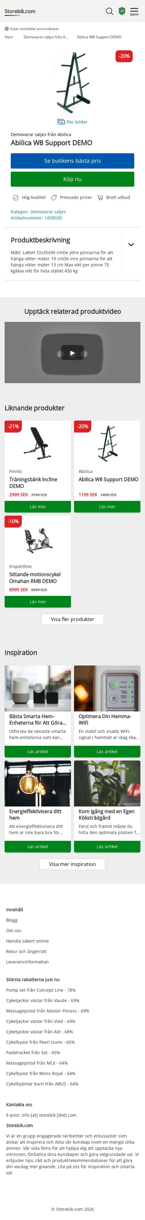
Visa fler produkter (72, 619)
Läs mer (38, 506)
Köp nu (72, 179)
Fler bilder (72, 121)
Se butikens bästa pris (72, 160)
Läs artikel (37, 751)
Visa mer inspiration (72, 864)
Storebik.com (20, 11)
